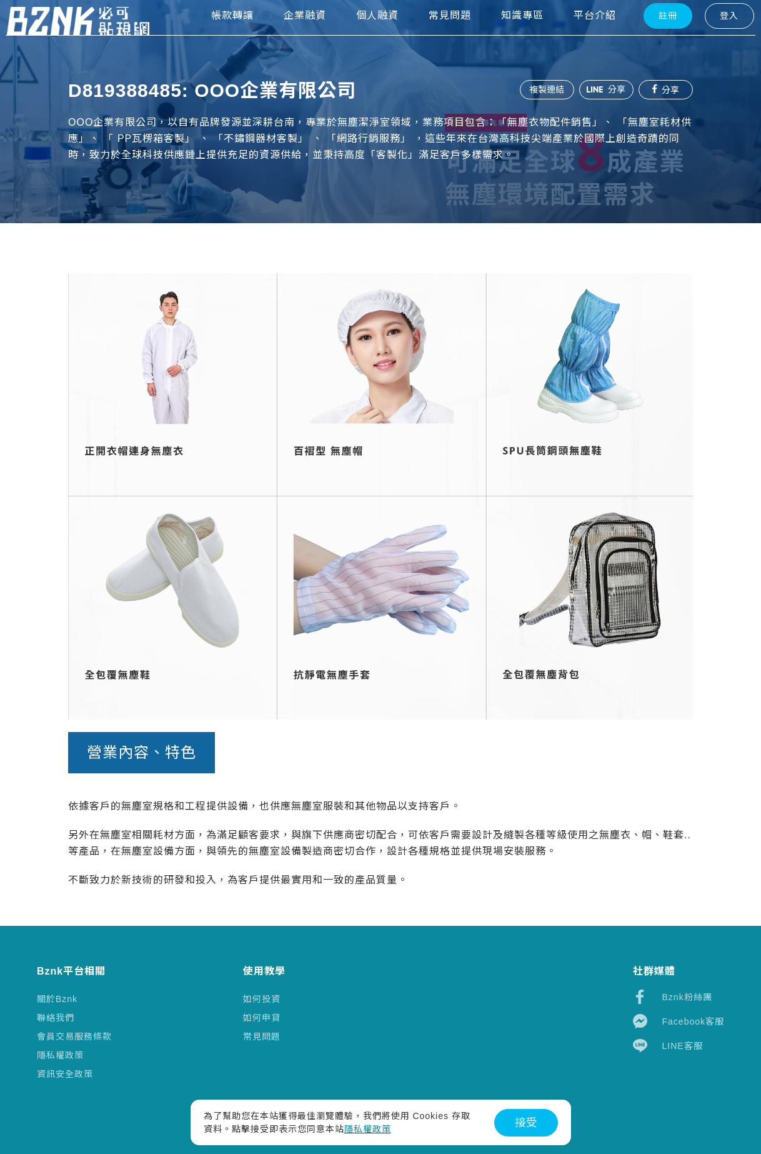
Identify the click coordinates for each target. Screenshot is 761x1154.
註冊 (644, 38)
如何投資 (262, 999)
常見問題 (262, 1036)
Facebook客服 (678, 1021)
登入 (706, 38)
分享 (605, 89)
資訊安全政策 (65, 1074)
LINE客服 (668, 1045)
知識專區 (499, 38)
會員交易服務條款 (74, 1036)
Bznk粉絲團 (672, 997)
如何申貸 (262, 1018)
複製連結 (545, 89)
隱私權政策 (60, 1055)
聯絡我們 (55, 1018)
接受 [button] (526, 1122)
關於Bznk (57, 999)
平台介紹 (571, 38)
